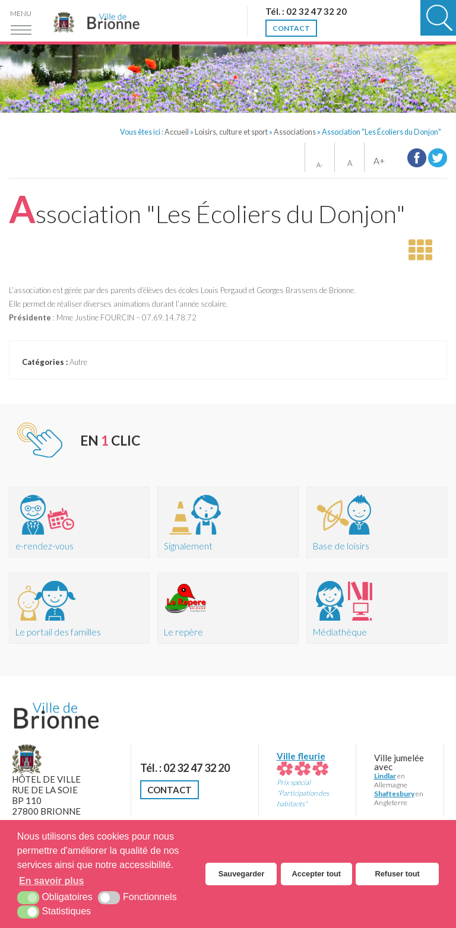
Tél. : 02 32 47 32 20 (185, 767)
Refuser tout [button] (397, 873)
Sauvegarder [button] (241, 873)
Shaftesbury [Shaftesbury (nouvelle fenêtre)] (394, 793)
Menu (20, 13)
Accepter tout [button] (316, 873)
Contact (169, 789)
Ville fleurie (302, 762)
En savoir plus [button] (51, 881)
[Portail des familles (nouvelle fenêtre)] (79, 608)
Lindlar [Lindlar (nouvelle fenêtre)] (385, 775)
